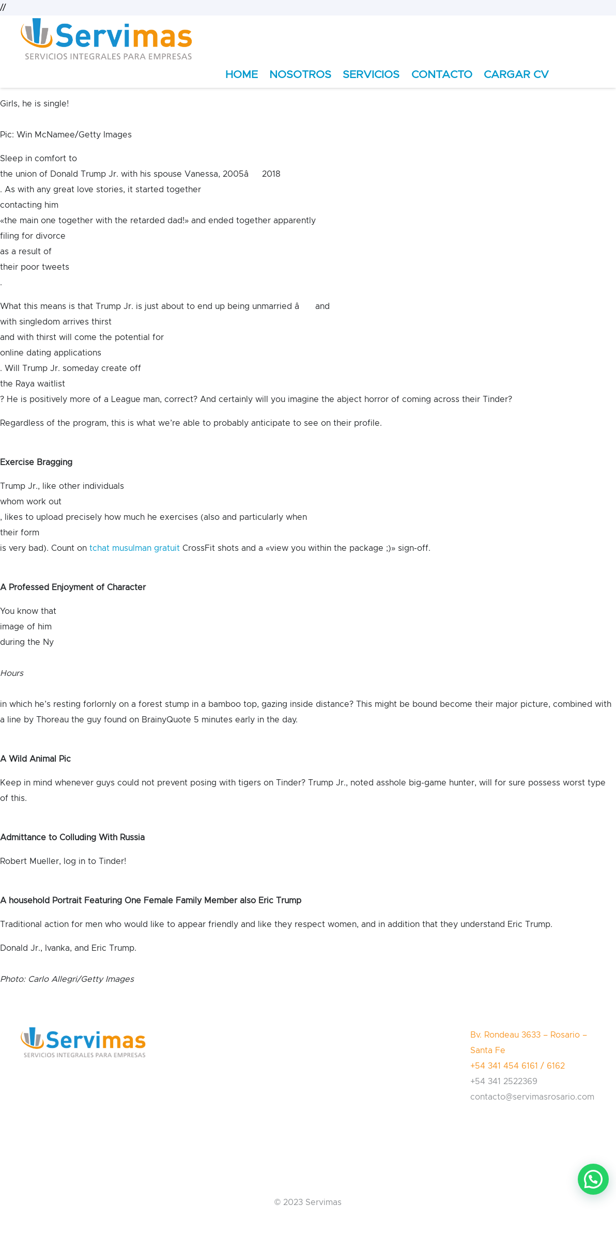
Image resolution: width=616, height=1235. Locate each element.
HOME (241, 74)
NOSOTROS (300, 74)
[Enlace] (106, 38)
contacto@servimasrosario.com (532, 1097)
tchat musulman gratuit (134, 548)
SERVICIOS (371, 74)
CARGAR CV (516, 74)
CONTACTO (441, 74)
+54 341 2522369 (503, 1081)
